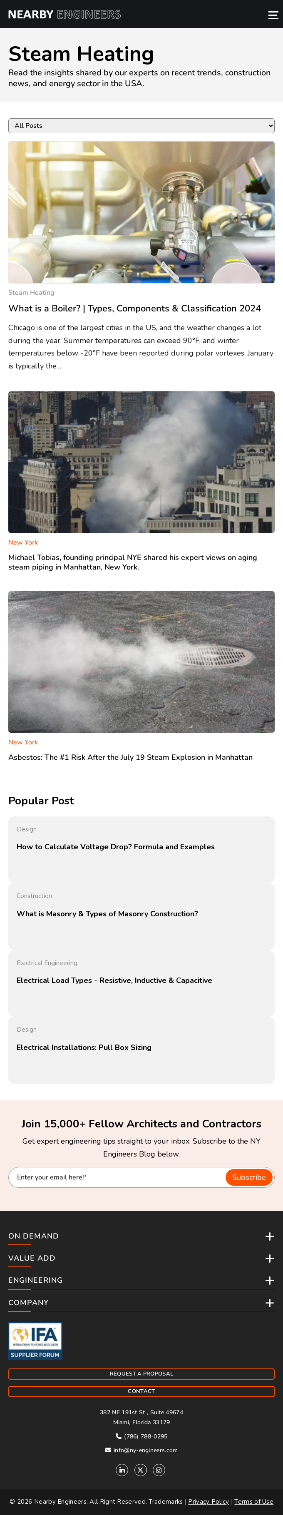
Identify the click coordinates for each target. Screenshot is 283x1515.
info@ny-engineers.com (141, 1450)
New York (23, 542)
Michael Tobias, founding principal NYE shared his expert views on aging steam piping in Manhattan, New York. (132, 562)
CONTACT (141, 1391)
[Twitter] (140, 1470)
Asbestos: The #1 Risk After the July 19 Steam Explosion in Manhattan (130, 757)
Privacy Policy (208, 1502)
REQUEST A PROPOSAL (141, 1374)
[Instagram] (159, 1470)
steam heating (31, 292)
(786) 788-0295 (142, 1436)
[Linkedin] (122, 1470)
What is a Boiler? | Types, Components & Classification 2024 (134, 308)
